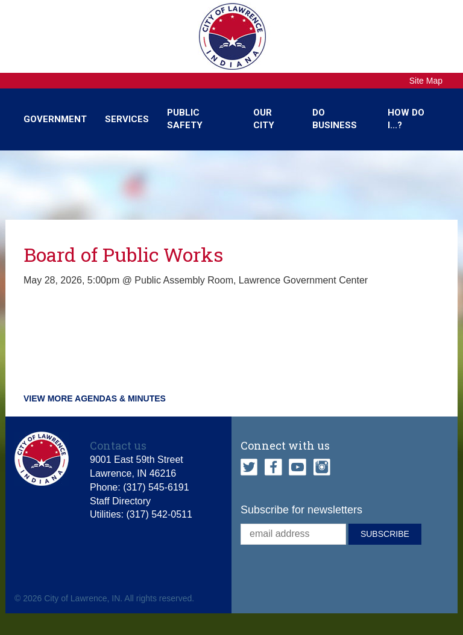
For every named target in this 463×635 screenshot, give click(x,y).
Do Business (334, 119)
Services (127, 119)
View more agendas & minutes (95, 398)
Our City (263, 119)
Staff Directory (120, 501)
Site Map (426, 80)
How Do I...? (406, 119)
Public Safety (185, 119)
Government (55, 119)
